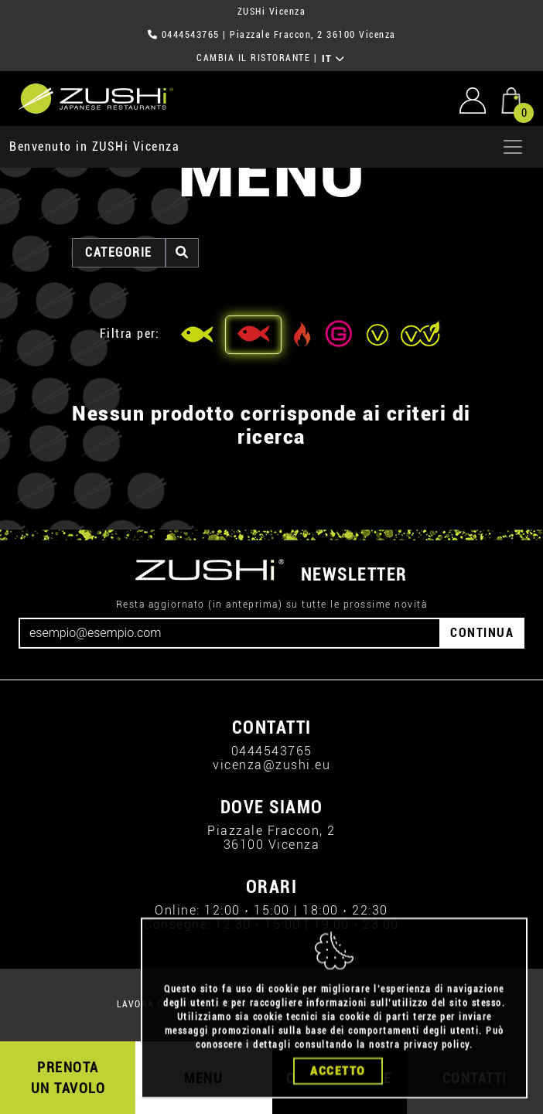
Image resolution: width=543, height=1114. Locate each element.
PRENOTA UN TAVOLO (68, 1077)
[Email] (230, 633)
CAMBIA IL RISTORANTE (253, 58)
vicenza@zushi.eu (271, 765)
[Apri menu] (513, 147)
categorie (118, 252)
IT (334, 58)
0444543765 (191, 34)
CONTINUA (482, 632)
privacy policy (437, 1052)
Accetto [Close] (338, 1078)
